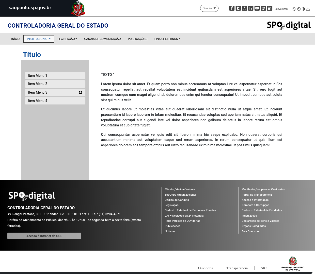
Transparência (233, 268)
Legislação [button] (66, 39)
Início (15, 39)
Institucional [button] (40, 40)
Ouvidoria (199, 268)
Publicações (137, 39)
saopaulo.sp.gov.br (31, 7)
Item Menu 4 (37, 101)
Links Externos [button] (166, 39)
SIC (263, 268)
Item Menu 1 (37, 76)
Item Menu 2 (37, 84)
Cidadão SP (209, 8)
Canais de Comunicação (102, 39)
